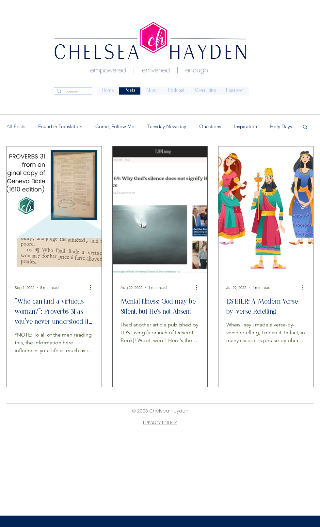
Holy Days (281, 126)
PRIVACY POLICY (160, 422)
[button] (305, 127)
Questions (210, 126)
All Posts (16, 126)
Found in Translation (60, 126)
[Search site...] (72, 92)
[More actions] (93, 287)
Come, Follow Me (114, 126)
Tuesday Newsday (166, 126)
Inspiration (245, 126)
